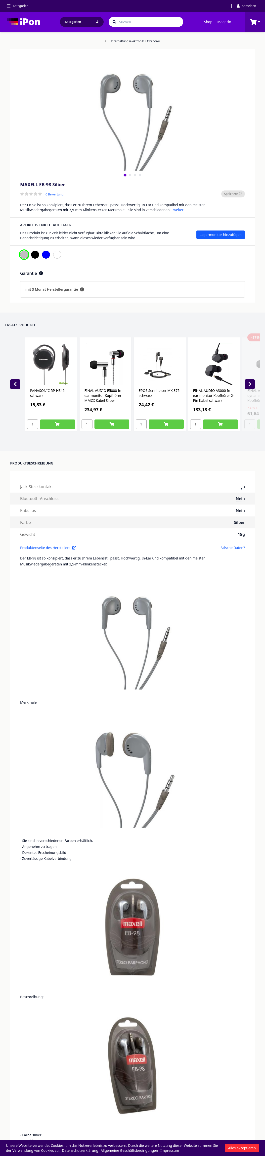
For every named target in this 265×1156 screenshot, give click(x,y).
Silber (239, 522)
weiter (178, 209)
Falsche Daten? (233, 547)
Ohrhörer (152, 41)
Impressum (169, 1150)
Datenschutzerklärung (80, 1150)
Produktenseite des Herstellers (48, 547)
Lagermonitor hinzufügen (221, 234)
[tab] (125, 175)
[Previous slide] (15, 384)
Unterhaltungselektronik (124, 41)
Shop (208, 21)
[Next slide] (250, 384)
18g (241, 534)
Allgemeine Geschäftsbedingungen (129, 1150)
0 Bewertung (54, 194)
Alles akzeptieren (242, 1148)
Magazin (224, 21)
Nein (240, 498)
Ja (243, 486)
